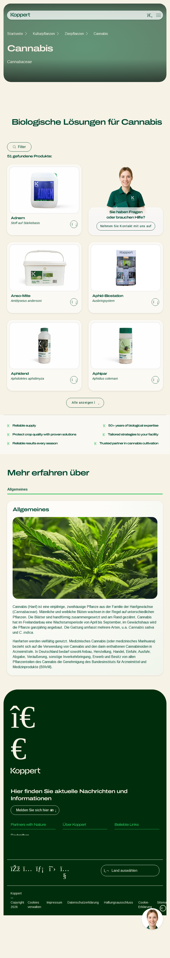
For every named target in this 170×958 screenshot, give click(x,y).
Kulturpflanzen (44, 34)
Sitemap (162, 945)
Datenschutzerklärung (83, 945)
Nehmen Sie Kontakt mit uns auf (125, 226)
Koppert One (124, 844)
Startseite (15, 34)
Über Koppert (73, 835)
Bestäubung (20, 889)
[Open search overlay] (149, 15)
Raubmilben (20, 835)
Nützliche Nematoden (27, 862)
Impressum (54, 945)
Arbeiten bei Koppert (79, 853)
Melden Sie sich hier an (36, 810)
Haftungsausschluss (118, 945)
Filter (19, 147)
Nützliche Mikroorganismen (31, 871)
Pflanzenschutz (22, 880)
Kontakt (69, 862)
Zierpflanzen (74, 34)
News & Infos (73, 844)
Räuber (16, 844)
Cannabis (101, 34)
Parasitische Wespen (27, 853)
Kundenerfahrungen (129, 835)
